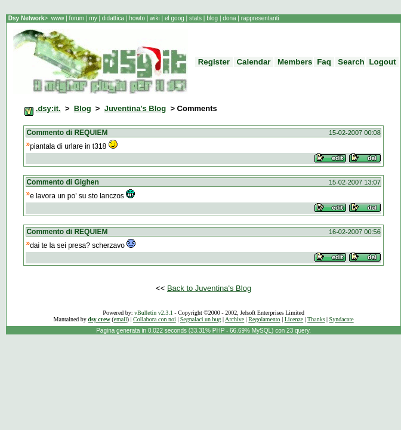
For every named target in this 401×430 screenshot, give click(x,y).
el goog (175, 18)
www (58, 18)
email (120, 319)
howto (136, 18)
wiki (154, 18)
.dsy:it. (48, 108)
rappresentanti (259, 18)
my (93, 18)
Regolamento (264, 319)
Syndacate (341, 319)
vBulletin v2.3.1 (153, 312)
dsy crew (99, 319)
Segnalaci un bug (200, 319)
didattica (113, 18)
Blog (82, 108)
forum (76, 18)
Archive (234, 319)
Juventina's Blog (135, 108)
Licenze (294, 319)
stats (196, 18)
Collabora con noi (154, 319)
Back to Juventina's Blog (209, 288)
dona (229, 18)
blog (212, 18)
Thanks (316, 319)
